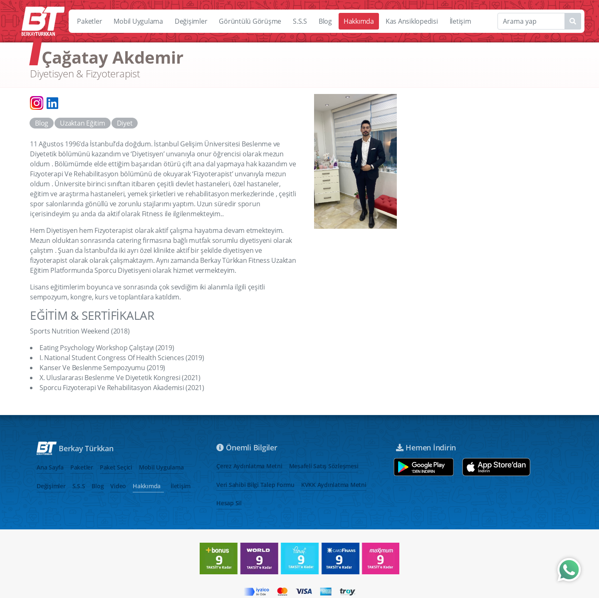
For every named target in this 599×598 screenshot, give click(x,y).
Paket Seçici (116, 467)
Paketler (89, 21)
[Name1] (572, 21)
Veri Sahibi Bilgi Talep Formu (255, 485)
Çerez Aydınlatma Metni (249, 466)
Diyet (125, 123)
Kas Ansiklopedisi (412, 21)
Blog (325, 21)
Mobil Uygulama (138, 21)
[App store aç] (496, 467)
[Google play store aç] (423, 467)
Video (118, 486)
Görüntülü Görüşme (250, 21)
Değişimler (191, 21)
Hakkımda (359, 21)
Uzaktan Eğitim (82, 123)
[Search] (539, 21)
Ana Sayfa (50, 467)
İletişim (460, 21)
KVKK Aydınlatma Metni (333, 485)
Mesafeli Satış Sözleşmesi (324, 466)
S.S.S (300, 21)
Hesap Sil (229, 503)
